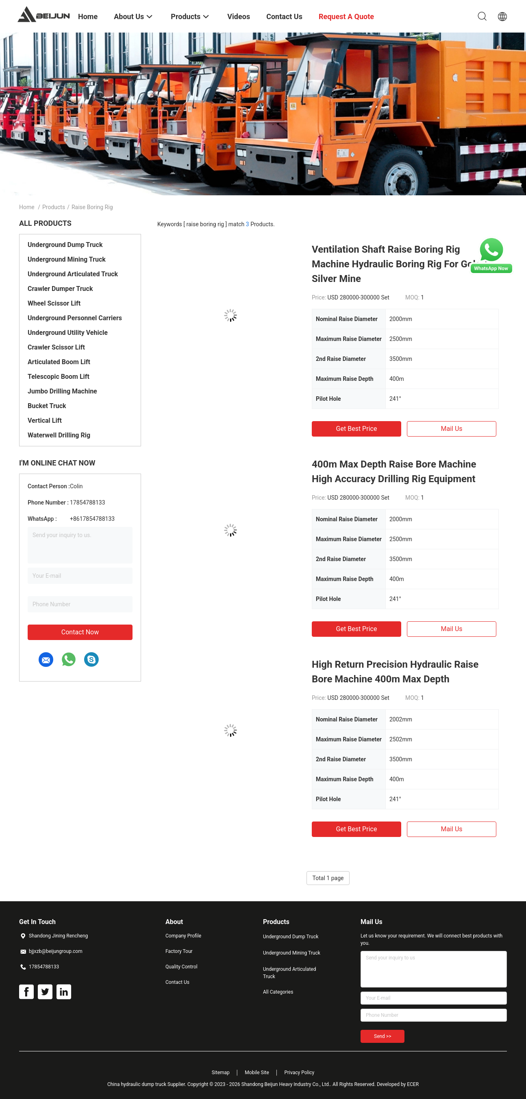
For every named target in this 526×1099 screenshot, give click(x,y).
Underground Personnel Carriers (75, 318)
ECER (413, 1084)
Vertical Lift (45, 420)
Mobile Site (257, 1072)
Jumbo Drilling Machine (62, 391)
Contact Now (80, 632)
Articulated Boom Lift (59, 362)
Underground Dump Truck (65, 245)
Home (27, 207)
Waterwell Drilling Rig (59, 435)
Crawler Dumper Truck (60, 289)
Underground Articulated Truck (73, 274)
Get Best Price (356, 429)
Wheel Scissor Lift (54, 303)
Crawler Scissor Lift (56, 347)
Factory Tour (179, 951)
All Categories (278, 992)
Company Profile (183, 936)
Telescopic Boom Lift (58, 376)
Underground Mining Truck (67, 259)
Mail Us (451, 429)
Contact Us (177, 982)
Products (53, 207)
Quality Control (181, 967)
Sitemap (221, 1072)
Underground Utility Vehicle (68, 332)
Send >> (382, 1036)
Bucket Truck (47, 406)
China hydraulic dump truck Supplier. (147, 1084)
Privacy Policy (299, 1072)
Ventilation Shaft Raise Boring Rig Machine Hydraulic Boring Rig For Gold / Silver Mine (399, 264)
